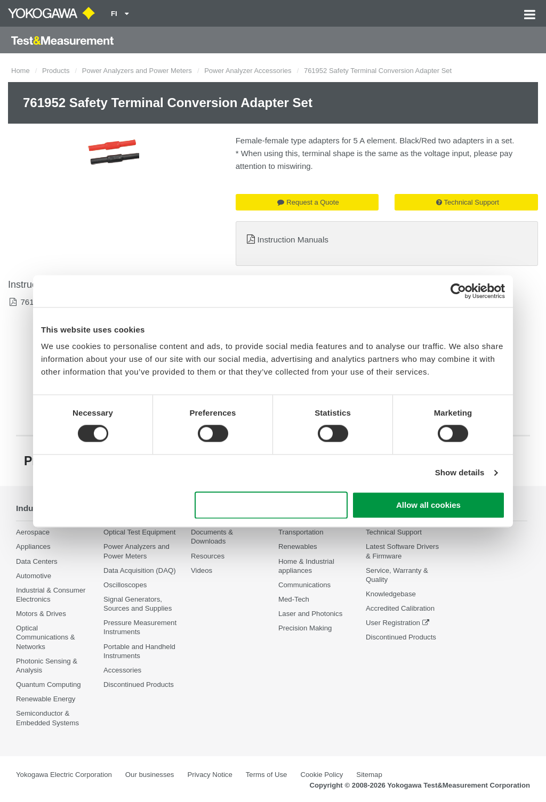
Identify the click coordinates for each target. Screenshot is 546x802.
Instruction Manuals (293, 239)
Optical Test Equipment (139, 532)
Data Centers (37, 561)
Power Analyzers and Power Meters (137, 71)
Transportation (301, 532)
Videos (201, 570)
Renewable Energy (45, 699)
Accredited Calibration (400, 608)
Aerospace (33, 532)
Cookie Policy (321, 775)
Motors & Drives (41, 614)
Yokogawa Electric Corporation (64, 775)
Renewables (297, 546)
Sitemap (369, 775)
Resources (207, 556)
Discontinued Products (138, 684)
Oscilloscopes (125, 585)
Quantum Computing (48, 684)
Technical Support (467, 202)
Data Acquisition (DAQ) (139, 570)
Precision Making (305, 628)
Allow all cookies (428, 504)
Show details (460, 472)
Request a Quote (308, 202)
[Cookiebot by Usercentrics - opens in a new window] (458, 291)
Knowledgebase (391, 594)
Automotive (33, 576)
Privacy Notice (209, 775)
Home (20, 71)
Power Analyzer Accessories (247, 71)
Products (55, 71)
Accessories (122, 670)
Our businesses (149, 775)
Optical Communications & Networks (45, 637)
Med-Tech (293, 599)
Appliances (33, 546)
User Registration (393, 623)
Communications (304, 585)
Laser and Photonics (310, 614)
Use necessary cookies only (271, 504)
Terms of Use (266, 775)
